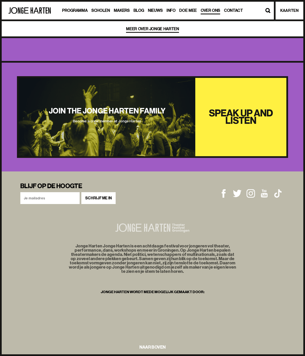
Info (171, 10)
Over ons (210, 10)
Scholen (100, 10)
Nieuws (155, 10)
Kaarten (289, 10)
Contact (233, 10)
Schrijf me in (98, 198)
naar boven (152, 347)
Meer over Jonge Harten (152, 28)
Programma (74, 10)
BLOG (138, 10)
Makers (122, 10)
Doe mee (188, 10)
